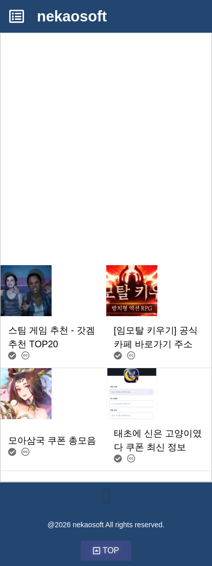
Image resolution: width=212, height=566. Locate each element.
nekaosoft (72, 16)
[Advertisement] (106, 139)
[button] (106, 495)
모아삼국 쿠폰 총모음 (52, 440)
